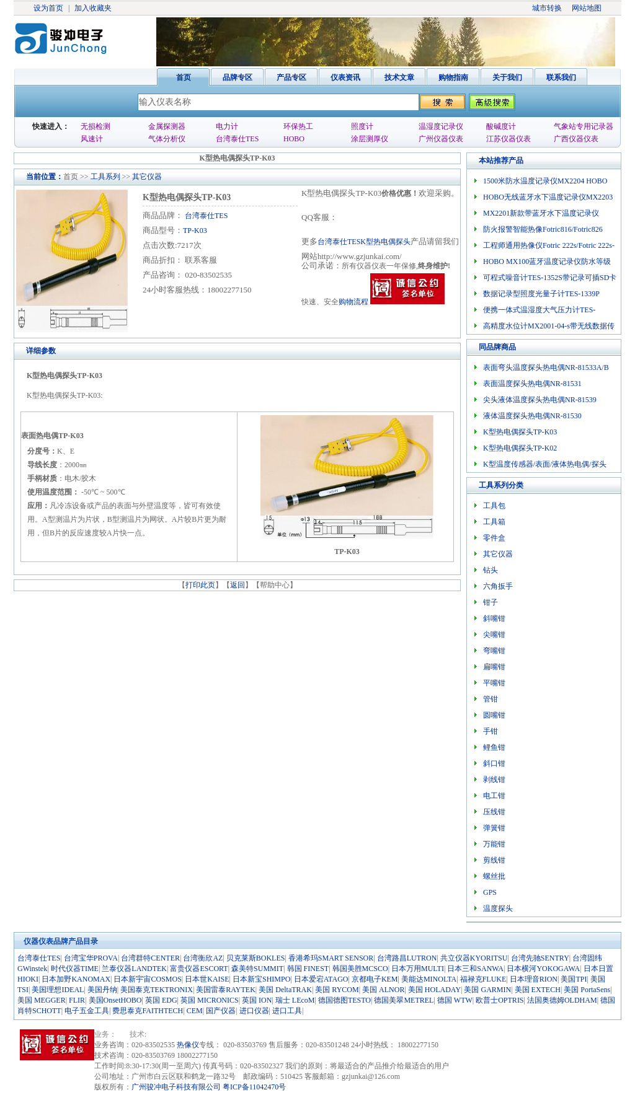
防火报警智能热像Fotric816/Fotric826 (543, 229)
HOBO (293, 138)
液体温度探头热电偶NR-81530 (532, 415)
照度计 (362, 126)
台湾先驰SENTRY (540, 958)
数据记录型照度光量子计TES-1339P (541, 293)
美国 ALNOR (383, 989)
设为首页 (48, 8)
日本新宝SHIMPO (261, 979)
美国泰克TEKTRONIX (156, 989)
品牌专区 (237, 77)
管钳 (490, 699)
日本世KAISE (207, 979)
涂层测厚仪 (369, 138)
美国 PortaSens (587, 989)
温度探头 (498, 908)
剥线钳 (494, 779)
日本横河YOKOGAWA (543, 968)
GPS (490, 892)
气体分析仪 (166, 138)
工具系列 (105, 176)
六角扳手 (498, 586)
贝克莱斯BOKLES (255, 958)
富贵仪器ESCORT (199, 968)
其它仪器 (147, 176)
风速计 (92, 138)
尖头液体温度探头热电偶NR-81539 (540, 399)
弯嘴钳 (494, 650)
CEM (195, 1010)
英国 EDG (161, 1000)
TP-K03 (195, 230)
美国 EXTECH (538, 989)
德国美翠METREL (403, 1000)
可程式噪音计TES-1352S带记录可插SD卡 (549, 277)
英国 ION (257, 1000)
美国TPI (574, 979)
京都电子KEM (375, 979)
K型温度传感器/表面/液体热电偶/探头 (544, 464)
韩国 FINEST (308, 968)
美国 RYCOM (336, 989)
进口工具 (287, 1010)
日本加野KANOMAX (76, 979)
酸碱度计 (501, 126)
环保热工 (298, 126)
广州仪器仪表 (441, 138)
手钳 (490, 731)
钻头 (490, 570)
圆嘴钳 (494, 715)
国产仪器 (221, 1010)
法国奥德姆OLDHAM (562, 1000)
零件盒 (494, 538)
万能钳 (494, 844)
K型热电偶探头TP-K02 (520, 448)
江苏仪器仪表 (508, 138)
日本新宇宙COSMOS (147, 979)
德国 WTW (455, 1000)
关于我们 (507, 77)
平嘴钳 (494, 683)
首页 (183, 77)
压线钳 (494, 811)
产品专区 (291, 77)
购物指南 (453, 77)
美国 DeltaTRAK (285, 989)
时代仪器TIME (75, 968)
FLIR (77, 1000)
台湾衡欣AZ (203, 958)
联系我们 (561, 77)
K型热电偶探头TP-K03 (520, 432)
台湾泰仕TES (237, 138)
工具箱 (494, 521)
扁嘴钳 (494, 666)
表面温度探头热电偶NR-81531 (532, 383)
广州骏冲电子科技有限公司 (176, 1087)
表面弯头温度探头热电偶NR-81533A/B (546, 367)
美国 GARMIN (487, 989)
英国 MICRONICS (209, 1000)
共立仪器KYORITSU (474, 958)
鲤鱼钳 (494, 747)
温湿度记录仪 (441, 126)
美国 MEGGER (41, 1000)
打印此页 (200, 585)
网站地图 (587, 8)
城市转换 (547, 8)
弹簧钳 (494, 828)
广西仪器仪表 (576, 138)
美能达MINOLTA (428, 979)
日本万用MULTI (417, 968)
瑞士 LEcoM (295, 1000)
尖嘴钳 (494, 634)
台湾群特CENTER (150, 958)
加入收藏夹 (93, 8)
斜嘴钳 (494, 618)
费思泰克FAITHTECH (147, 1010)
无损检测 (95, 126)
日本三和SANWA (475, 968)
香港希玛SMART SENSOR (330, 958)
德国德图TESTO (344, 1000)
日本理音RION (533, 979)
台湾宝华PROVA (91, 958)
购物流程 (353, 301)
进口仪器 (254, 1010)
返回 (237, 585)
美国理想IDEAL (58, 989)
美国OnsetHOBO (115, 1000)
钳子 (490, 602)
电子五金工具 (86, 1010)
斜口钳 (494, 763)
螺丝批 (494, 876)
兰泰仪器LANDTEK (134, 968)
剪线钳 (494, 860)
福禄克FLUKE (483, 979)
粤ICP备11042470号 (254, 1087)
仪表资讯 (345, 77)
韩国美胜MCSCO (360, 968)
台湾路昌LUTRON (407, 958)
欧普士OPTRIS (499, 1000)
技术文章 (399, 77)
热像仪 (188, 1044)
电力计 (227, 126)
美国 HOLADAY (434, 989)
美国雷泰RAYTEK (225, 989)
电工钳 (494, 795)
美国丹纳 (102, 989)
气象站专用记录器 (583, 126)
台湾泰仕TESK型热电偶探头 (364, 241)
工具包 (494, 505)
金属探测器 (166, 126)
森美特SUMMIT (257, 968)
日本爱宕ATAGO (321, 979)
